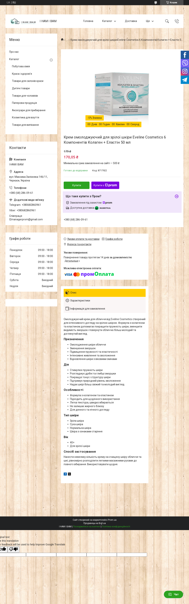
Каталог (107, 21)
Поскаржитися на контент (86, 526)
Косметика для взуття (25, 117)
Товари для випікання (25, 124)
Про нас (14, 51)
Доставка (131, 21)
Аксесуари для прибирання (28, 110)
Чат (173, 594)
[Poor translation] (13, 549)
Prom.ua (112, 520)
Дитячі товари (21, 88)
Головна (88, 21)
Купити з (105, 185)
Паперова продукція (24, 102)
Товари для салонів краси (27, 80)
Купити (76, 185)
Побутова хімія (21, 66)
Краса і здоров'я (22, 73)
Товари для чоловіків (25, 95)
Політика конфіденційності (116, 526)
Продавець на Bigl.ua (94, 523)
